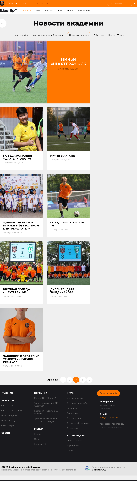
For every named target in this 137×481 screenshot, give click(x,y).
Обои (70, 451)
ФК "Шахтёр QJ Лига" (12, 411)
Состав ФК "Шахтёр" (45, 398)
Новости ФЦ (8, 421)
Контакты (72, 408)
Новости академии (79, 35)
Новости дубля (9, 416)
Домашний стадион (78, 423)
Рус (18, 3)
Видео (37, 434)
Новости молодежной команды (46, 35)
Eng (25, 3)
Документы (73, 429)
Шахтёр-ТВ (40, 444)
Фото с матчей (74, 441)
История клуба (75, 398)
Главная (7, 393)
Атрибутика (73, 446)
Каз (11, 3)
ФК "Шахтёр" (8, 406)
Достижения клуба (77, 403)
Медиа (70, 10)
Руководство (74, 418)
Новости (26, 10)
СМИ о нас (100, 35)
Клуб (60, 10)
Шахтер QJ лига (119, 35)
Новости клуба (17, 35)
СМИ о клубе (8, 426)
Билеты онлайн (108, 394)
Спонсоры (72, 413)
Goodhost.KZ (99, 470)
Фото (37, 439)
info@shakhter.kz (109, 418)
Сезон (38, 10)
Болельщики (85, 10)
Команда (49, 10)
